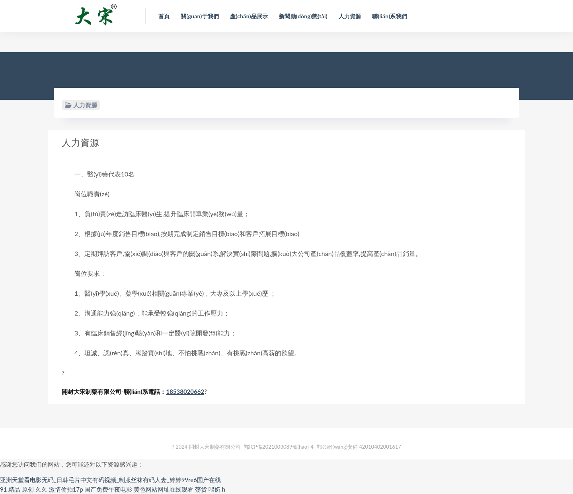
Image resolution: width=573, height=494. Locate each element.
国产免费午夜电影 (108, 489)
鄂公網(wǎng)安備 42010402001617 (359, 447)
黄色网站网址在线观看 (163, 489)
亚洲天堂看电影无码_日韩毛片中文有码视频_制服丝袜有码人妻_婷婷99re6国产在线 (110, 479)
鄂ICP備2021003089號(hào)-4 (279, 447)
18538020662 (185, 391)
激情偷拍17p (66, 489)
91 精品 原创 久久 (23, 489)
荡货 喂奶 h (210, 489)
